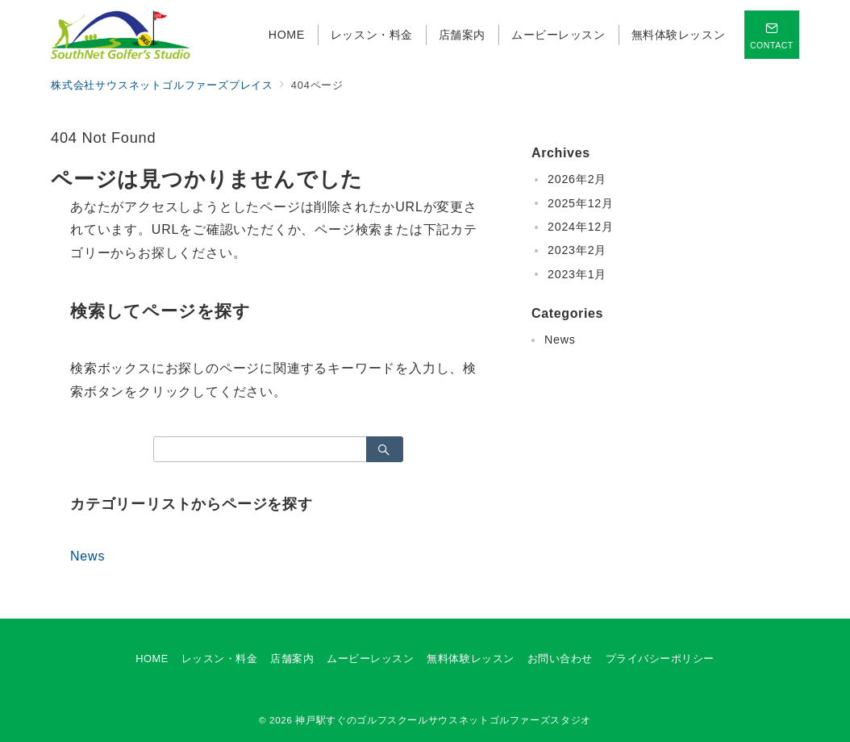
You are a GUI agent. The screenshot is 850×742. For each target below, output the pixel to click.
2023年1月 (577, 274)
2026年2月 (577, 179)
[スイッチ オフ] (772, 35)
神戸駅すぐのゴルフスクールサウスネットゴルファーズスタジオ (443, 720)
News (87, 556)
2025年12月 (581, 203)
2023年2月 (577, 250)
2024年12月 (581, 226)
